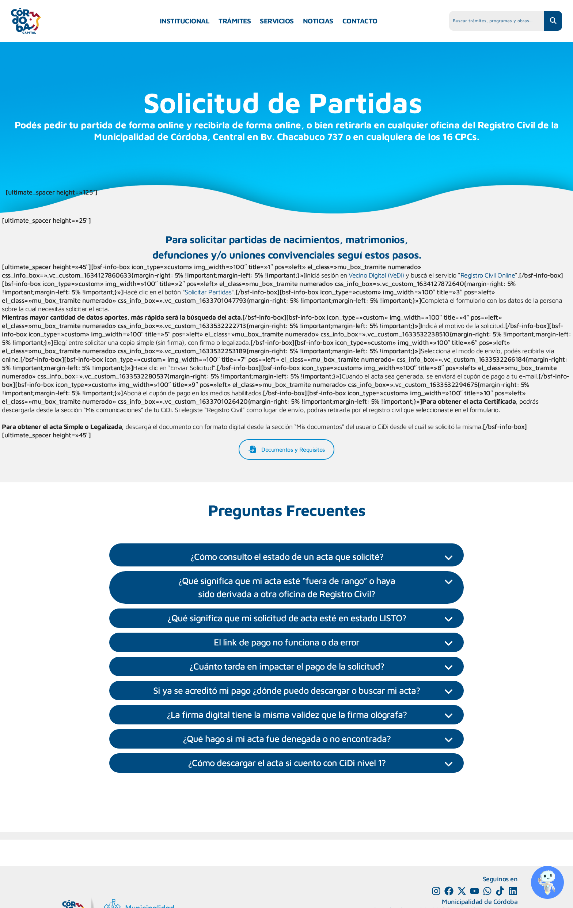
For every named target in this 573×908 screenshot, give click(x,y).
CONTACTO (359, 21)
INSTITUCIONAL (185, 21)
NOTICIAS (318, 21)
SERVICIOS (277, 21)
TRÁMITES (235, 21)
